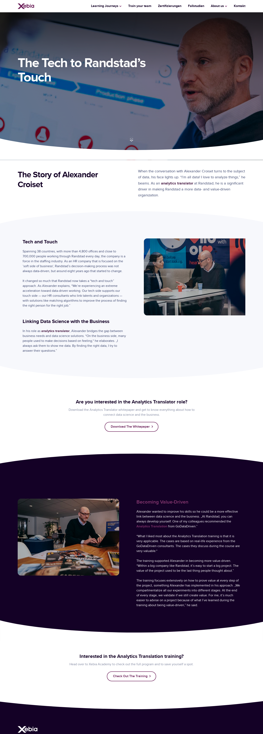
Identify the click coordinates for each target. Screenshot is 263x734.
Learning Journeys (104, 6)
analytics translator (177, 183)
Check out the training (130, 676)
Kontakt (239, 6)
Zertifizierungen (169, 6)
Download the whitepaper (130, 427)
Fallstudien (196, 6)
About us (217, 6)
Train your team (139, 6)
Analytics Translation (151, 526)
